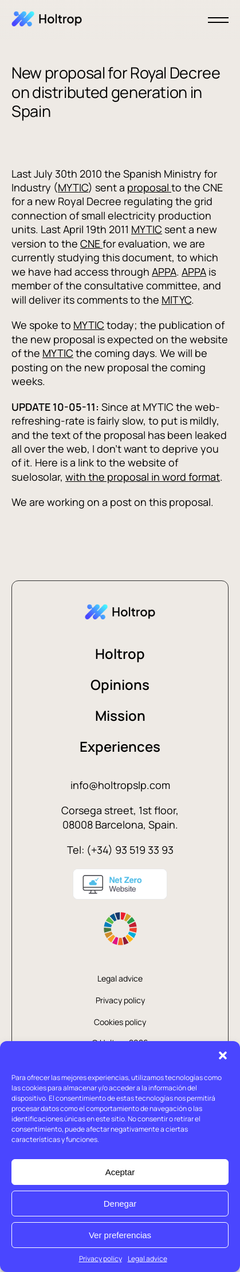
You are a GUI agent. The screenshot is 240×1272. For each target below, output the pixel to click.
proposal (149, 187)
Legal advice (147, 1258)
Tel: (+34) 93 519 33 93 (120, 850)
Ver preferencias (120, 1235)
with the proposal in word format (142, 477)
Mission (120, 715)
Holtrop (120, 653)
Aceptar (120, 1172)
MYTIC (73, 187)
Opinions (120, 684)
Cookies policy (120, 1021)
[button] (223, 1055)
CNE (91, 243)
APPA (164, 271)
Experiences (120, 746)
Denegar (120, 1203)
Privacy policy (100, 1258)
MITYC (176, 300)
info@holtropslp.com (120, 785)
